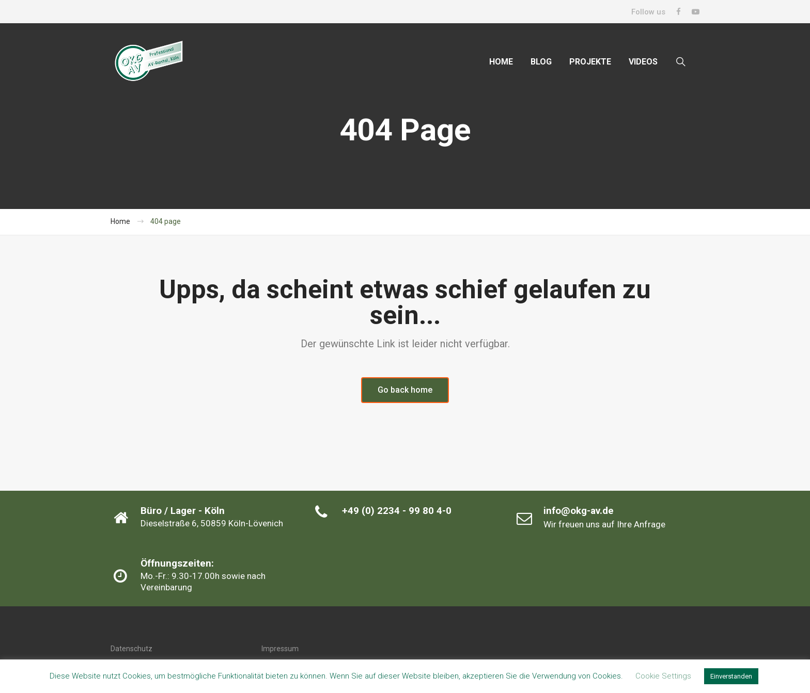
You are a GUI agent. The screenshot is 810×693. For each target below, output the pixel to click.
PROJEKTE (590, 62)
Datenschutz (131, 648)
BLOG (541, 62)
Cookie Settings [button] (663, 676)
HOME (501, 62)
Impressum (280, 648)
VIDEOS (643, 62)
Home (120, 221)
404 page (165, 221)
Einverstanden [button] (731, 676)
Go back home (405, 390)
